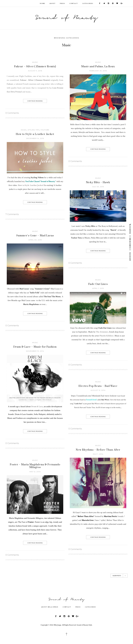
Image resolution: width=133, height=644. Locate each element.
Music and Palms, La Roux (98, 66)
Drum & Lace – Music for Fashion (35, 347)
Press (62, 3)
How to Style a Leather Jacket (35, 134)
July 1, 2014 (98, 454)
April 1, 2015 (98, 288)
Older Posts (119, 576)
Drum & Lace (37, 406)
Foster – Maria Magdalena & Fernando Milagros (35, 466)
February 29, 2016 (98, 71)
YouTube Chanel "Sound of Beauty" (40, 181)
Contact (73, 3)
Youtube (45, 130)
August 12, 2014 (98, 390)
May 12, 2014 (35, 472)
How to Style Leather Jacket (30, 185)
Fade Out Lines (98, 284)
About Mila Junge (49, 607)
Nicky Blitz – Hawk (98, 182)
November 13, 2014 (35, 351)
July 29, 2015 (98, 187)
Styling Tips (33, 130)
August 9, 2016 (35, 71)
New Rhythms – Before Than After (98, 449)
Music (35, 62)
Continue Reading (35, 101)
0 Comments (12, 113)
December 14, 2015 (35, 138)
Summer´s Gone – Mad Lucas (35, 235)
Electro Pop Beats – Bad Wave (98, 386)
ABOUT (52, 3)
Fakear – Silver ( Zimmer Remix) (35, 66)
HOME (42, 3)
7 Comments (12, 214)
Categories (87, 3)
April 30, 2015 (35, 240)
